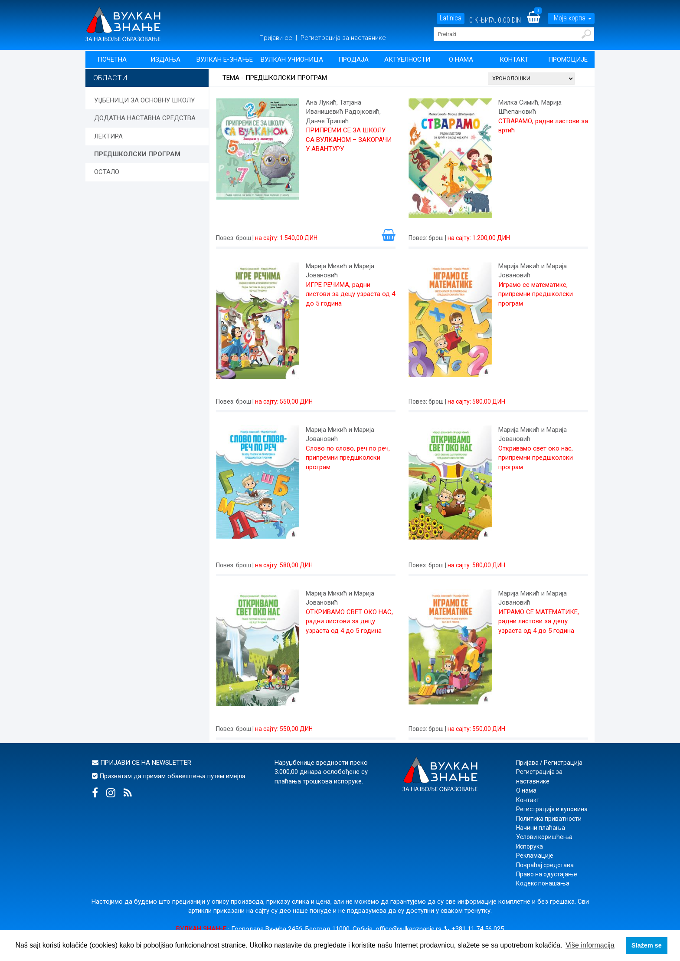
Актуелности (407, 59)
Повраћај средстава (545, 865)
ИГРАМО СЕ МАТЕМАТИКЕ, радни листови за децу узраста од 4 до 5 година (538, 621)
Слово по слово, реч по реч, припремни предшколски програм (348, 457)
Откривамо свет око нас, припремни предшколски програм (535, 457)
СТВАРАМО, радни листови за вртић (543, 125)
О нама (461, 59)
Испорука (529, 846)
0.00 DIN (509, 20)
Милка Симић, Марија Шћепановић (530, 107)
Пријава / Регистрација (549, 762)
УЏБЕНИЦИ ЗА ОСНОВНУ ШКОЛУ (144, 100)
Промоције (568, 59)
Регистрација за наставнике (343, 38)
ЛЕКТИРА (108, 136)
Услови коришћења (544, 836)
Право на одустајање (546, 874)
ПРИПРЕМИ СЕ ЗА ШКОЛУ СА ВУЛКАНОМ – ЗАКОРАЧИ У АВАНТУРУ (349, 139)
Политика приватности (549, 818)
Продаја (353, 59)
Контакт (514, 59)
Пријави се (276, 38)
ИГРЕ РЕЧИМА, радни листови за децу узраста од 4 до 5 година (350, 294)
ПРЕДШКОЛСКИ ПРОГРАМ (137, 154)
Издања (165, 59)
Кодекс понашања (542, 883)
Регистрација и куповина (552, 809)
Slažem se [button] (646, 945)
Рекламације (534, 855)
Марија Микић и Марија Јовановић (340, 270)
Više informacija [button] (590, 945)
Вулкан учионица (292, 59)
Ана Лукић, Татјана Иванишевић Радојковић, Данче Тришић (343, 112)
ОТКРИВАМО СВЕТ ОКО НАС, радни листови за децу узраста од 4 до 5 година (349, 621)
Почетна (112, 59)
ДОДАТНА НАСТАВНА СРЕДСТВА (145, 118)
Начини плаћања (540, 827)
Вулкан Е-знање (224, 59)
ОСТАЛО (106, 172)
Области (110, 77)
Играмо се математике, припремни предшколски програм (535, 294)
